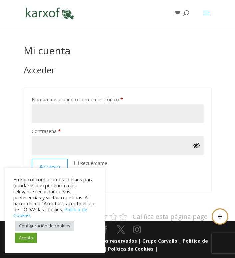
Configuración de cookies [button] (44, 226)
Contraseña (58, 130)
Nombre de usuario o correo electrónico (89, 99)
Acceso (49, 166)
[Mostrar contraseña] (196, 145)
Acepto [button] (26, 238)
